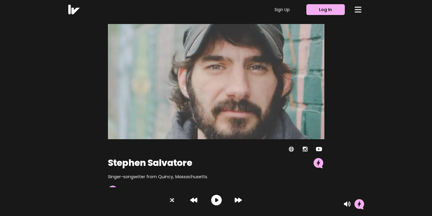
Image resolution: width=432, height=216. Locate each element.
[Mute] (347, 204)
